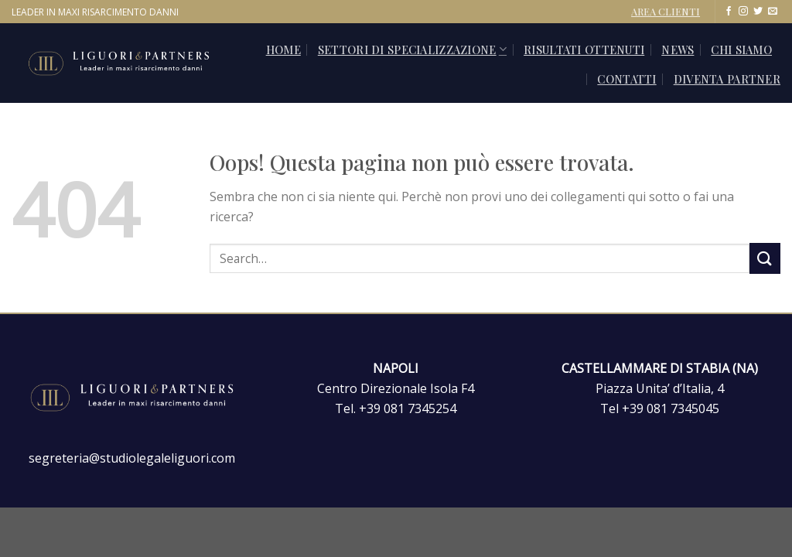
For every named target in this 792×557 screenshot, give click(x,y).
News (677, 49)
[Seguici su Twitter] (758, 11)
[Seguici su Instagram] (743, 11)
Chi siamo (741, 49)
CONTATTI (626, 79)
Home (283, 49)
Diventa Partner (727, 79)
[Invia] (764, 258)
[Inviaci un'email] (772, 11)
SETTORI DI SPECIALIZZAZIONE (412, 49)
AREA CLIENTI (665, 11)
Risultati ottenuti (584, 49)
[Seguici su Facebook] (728, 11)
